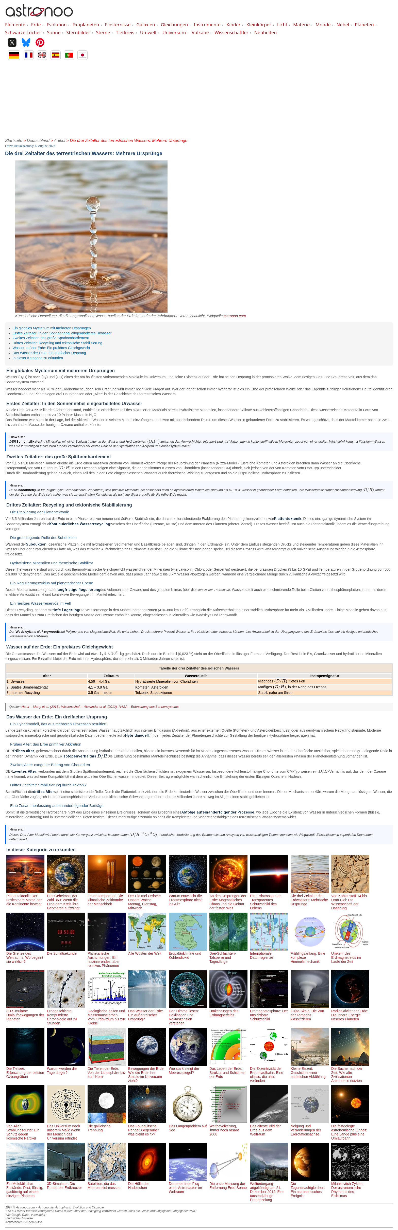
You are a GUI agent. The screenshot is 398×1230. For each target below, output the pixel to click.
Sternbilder (78, 32)
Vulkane (200, 32)
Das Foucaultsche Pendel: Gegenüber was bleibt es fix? (147, 1128)
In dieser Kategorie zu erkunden (38, 358)
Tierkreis (125, 32)
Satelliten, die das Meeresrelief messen (107, 1184)
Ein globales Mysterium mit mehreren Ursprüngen (52, 328)
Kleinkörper (258, 25)
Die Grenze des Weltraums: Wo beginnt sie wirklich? (25, 955)
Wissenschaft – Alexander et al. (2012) (89, 707)
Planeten (364, 25)
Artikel (59, 140)
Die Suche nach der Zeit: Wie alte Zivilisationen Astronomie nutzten (350, 1072)
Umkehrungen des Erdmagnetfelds (228, 1011)
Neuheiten (265, 32)
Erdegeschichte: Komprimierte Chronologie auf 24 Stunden (66, 1015)
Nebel (343, 25)
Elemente (15, 25)
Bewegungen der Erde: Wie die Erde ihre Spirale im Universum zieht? (147, 1072)
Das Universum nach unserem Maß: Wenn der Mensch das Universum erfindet (66, 1130)
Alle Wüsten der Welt (147, 951)
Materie (301, 25)
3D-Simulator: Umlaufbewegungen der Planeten (25, 1013)
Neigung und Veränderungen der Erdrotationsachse (310, 1128)
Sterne (103, 32)
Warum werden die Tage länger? (66, 1068)
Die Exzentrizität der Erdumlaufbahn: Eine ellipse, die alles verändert (269, 1072)
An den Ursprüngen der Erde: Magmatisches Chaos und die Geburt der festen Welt (228, 900)
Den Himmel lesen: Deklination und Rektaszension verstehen (188, 1015)
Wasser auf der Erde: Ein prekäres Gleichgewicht (51, 348)
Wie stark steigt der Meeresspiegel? (188, 1068)
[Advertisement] (199, 97)
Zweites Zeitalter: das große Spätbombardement (51, 338)
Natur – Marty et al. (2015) (40, 707)
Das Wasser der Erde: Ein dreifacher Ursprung (49, 353)
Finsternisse (117, 25)
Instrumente (207, 25)
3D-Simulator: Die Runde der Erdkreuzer (66, 1184)
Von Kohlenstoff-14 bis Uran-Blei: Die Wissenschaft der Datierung (350, 900)
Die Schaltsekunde (66, 951)
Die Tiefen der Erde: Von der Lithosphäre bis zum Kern (107, 1070)
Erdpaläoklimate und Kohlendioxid (188, 953)
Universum (174, 32)
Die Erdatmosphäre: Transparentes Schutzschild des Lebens (269, 900)
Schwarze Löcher (23, 32)
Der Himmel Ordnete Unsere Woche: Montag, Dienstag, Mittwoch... (147, 900)
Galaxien (145, 25)
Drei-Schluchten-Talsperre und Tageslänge (228, 955)
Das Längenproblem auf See (188, 1126)
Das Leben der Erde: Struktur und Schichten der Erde (228, 1070)
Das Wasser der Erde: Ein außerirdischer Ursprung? (147, 1013)
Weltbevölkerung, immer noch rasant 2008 (228, 1128)
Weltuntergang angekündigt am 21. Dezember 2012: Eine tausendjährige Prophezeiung (269, 1190)
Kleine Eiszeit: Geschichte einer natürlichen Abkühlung (310, 1070)
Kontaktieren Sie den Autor (23, 1222)
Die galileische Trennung (107, 1126)
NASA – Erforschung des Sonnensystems (148, 707)
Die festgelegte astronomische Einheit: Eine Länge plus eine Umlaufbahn (350, 1130)
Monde (323, 25)
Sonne (53, 32)
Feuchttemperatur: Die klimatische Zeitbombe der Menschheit (107, 898)
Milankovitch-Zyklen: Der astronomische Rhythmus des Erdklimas (350, 1188)
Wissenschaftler (231, 32)
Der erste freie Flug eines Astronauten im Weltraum (188, 1186)
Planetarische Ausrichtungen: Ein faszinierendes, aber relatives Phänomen (107, 957)
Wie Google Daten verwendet (25, 1215)
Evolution (57, 25)
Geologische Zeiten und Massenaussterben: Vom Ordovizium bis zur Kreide (107, 1015)
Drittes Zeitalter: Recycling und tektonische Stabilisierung (57, 343)
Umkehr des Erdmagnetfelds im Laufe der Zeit (350, 955)
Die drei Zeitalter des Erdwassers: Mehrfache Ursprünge (310, 898)
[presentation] (92, 415)
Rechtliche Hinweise (19, 1218)
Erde (36, 25)
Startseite (13, 140)
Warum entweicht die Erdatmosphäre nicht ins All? (188, 898)
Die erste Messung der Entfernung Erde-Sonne (228, 1184)
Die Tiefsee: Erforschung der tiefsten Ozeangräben (25, 1070)
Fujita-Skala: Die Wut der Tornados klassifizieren (310, 1013)
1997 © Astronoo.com (20, 1207)
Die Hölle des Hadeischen (147, 1184)
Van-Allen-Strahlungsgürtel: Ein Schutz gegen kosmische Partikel (25, 1130)
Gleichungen (174, 25)
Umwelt (148, 32)
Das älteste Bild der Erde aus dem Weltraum (269, 1128)
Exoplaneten (86, 25)
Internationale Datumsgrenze (269, 953)
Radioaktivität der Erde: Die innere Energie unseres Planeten (350, 1013)
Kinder (233, 25)
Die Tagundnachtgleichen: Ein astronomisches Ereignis (310, 1188)
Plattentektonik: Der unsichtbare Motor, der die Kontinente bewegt (25, 898)
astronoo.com (235, 316)
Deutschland (38, 140)
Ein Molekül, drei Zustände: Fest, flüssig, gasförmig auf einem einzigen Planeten (25, 1188)
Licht (282, 25)
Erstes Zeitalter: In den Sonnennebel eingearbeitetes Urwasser (62, 333)
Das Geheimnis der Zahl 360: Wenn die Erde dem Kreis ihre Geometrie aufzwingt (66, 900)
